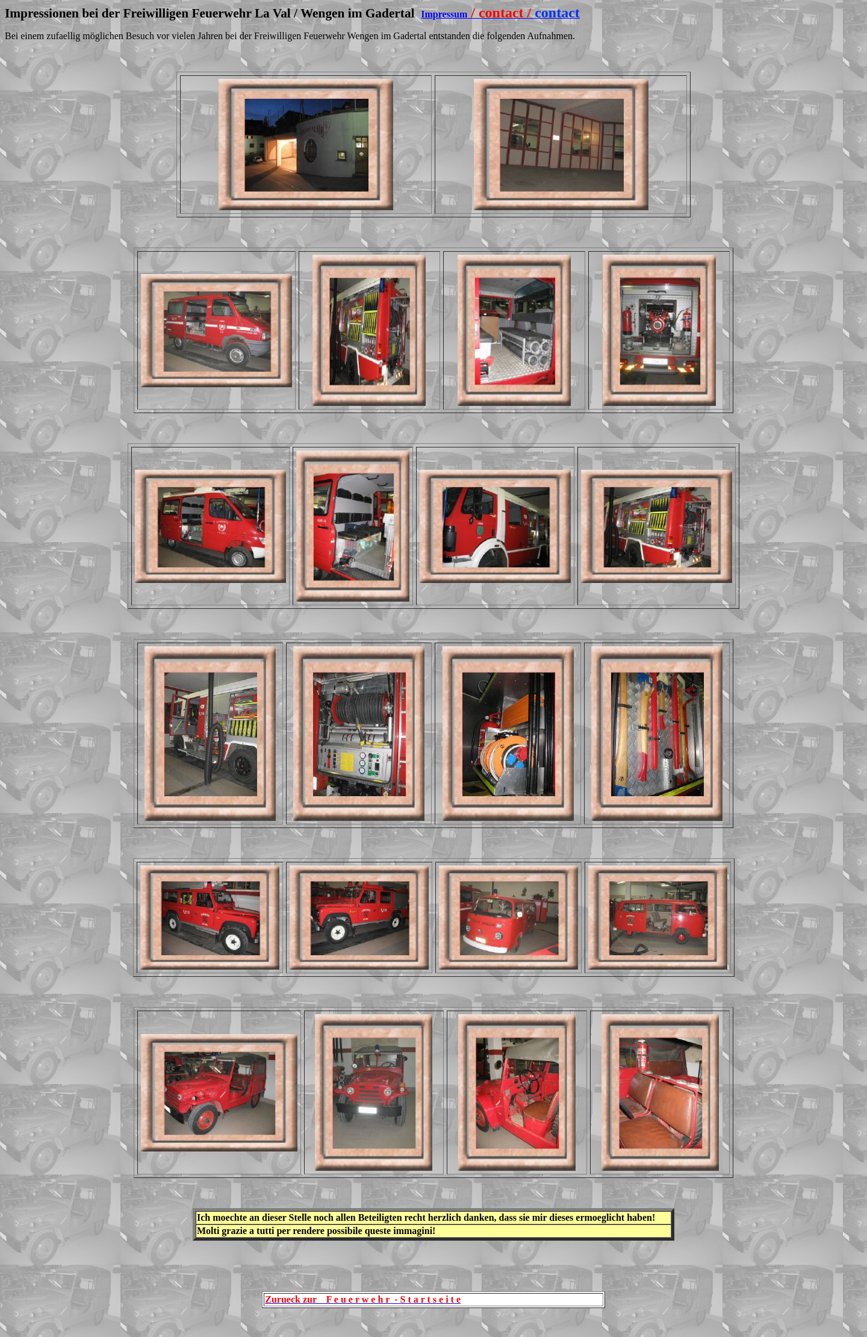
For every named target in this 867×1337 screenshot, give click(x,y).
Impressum (444, 14)
